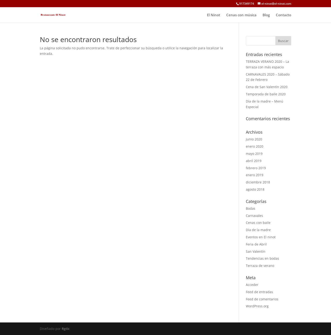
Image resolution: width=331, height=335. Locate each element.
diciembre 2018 (258, 182)
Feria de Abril (256, 244)
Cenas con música (241, 15)
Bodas (250, 208)
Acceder (252, 284)
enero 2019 (254, 175)
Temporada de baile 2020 (266, 94)
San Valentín (255, 251)
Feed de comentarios (262, 299)
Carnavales (254, 215)
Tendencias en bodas (262, 258)
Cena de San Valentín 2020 (266, 87)
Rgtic (66, 328)
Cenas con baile (258, 222)
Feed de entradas (259, 292)
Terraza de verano (260, 265)
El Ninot (213, 15)
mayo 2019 (254, 153)
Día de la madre (258, 230)
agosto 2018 (255, 189)
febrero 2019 (256, 168)
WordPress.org (257, 306)
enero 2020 (254, 146)
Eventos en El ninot (261, 237)
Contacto (283, 15)
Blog (266, 15)
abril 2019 (253, 161)
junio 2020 (254, 139)
